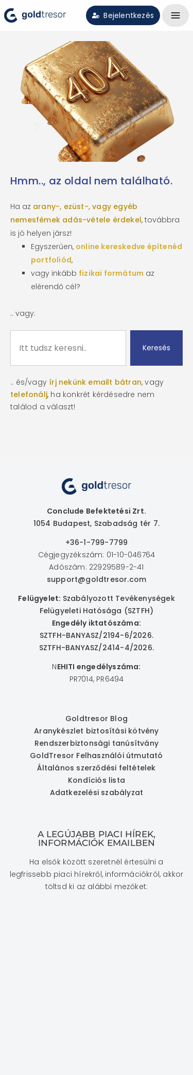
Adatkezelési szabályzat (97, 792)
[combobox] (68, 348)
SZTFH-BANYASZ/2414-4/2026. (96, 648)
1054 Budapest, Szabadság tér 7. (96, 523)
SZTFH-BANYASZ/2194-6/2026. (96, 635)
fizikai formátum (111, 273)
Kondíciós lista (96, 780)
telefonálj (28, 394)
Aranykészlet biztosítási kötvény (96, 731)
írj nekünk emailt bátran (95, 382)
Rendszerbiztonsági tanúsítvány (96, 743)
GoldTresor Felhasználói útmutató (96, 755)
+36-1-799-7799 (96, 542)
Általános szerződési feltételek (96, 768)
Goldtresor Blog (96, 718)
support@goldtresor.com (96, 579)
